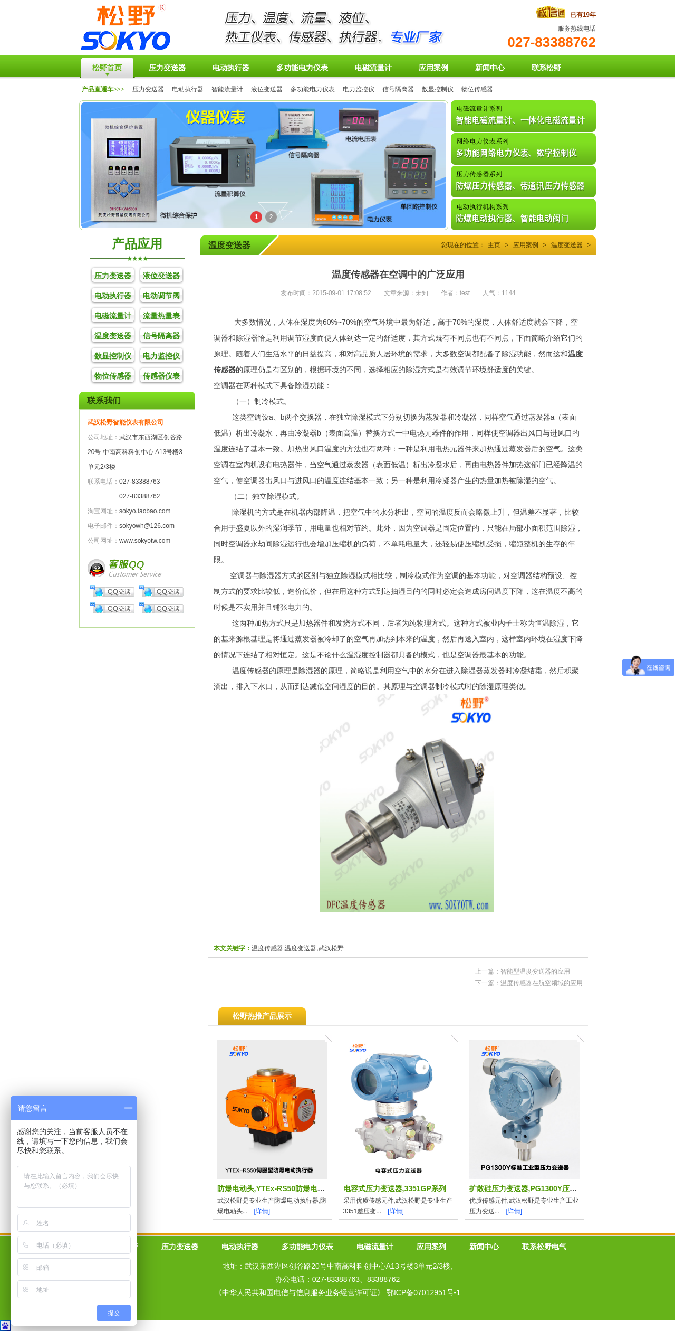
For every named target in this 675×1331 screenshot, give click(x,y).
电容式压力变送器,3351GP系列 (394, 1188)
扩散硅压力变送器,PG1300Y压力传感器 (534, 1188)
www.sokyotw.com (144, 540)
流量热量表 (161, 315)
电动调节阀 (161, 295)
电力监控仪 (358, 89)
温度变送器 (112, 336)
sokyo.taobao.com (144, 511)
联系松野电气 (544, 1246)
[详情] (262, 1211)
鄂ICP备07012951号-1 (423, 1292)
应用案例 (525, 245)
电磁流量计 (112, 315)
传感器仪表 (161, 376)
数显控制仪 (438, 89)
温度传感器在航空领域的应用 (541, 983)
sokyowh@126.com (147, 526)
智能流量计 (227, 89)
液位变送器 (267, 89)
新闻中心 (484, 1246)
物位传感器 (477, 89)
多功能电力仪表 (313, 89)
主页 (494, 245)
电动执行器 (188, 89)
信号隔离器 (398, 89)
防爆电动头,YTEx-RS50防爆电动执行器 (282, 1188)
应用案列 (431, 1246)
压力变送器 (148, 89)
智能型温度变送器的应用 (535, 971)
